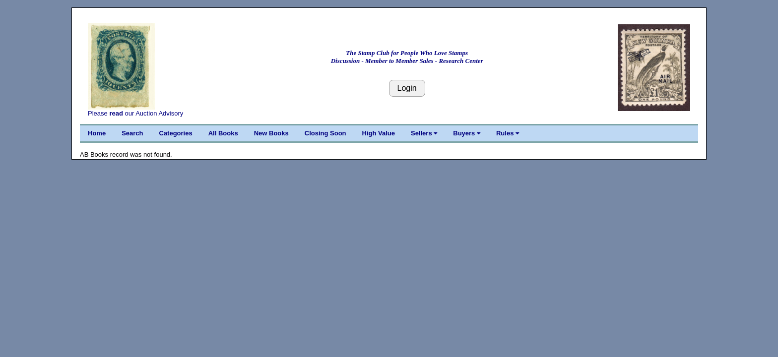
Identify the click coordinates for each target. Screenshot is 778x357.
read (116, 113)
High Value (378, 133)
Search (132, 133)
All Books (223, 133)
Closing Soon (325, 133)
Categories (176, 133)
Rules (507, 133)
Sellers (424, 133)
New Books (271, 133)
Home (97, 133)
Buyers (466, 133)
